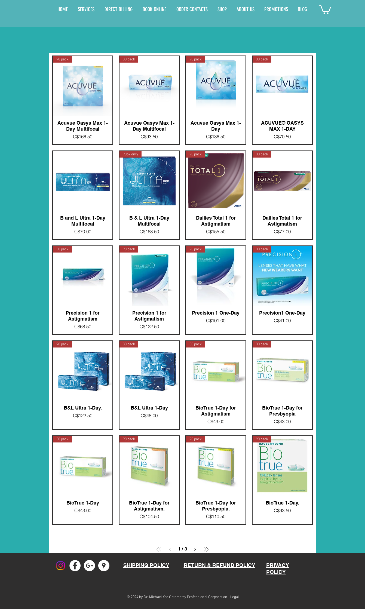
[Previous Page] (170, 549)
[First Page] (159, 549)
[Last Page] (206, 549)
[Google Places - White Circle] (103, 565)
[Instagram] (60, 565)
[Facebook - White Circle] (75, 565)
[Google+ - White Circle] (89, 565)
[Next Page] (195, 549)
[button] (325, 9)
